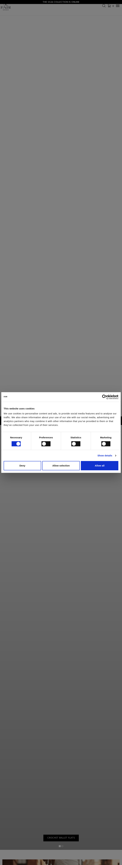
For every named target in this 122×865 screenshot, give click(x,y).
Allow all (100, 465)
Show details (105, 455)
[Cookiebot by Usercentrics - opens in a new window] (104, 397)
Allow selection (61, 465)
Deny (22, 465)
